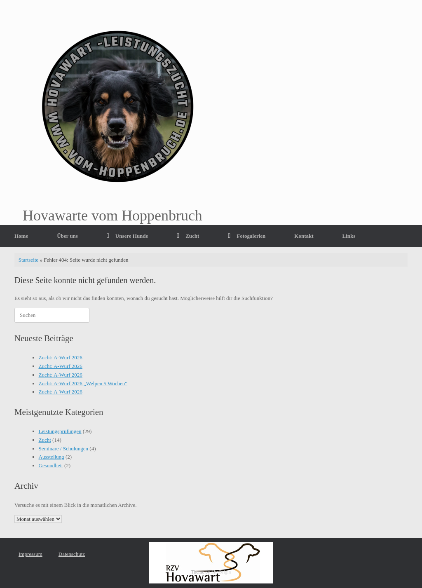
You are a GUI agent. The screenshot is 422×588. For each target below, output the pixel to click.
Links (349, 236)
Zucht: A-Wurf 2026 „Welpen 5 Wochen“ (83, 383)
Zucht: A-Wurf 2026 (60, 357)
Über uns (67, 236)
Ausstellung (51, 457)
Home (21, 236)
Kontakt (303, 236)
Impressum (30, 554)
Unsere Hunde (127, 236)
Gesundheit (51, 465)
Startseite (28, 260)
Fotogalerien (246, 236)
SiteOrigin (221, 571)
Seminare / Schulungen (64, 448)
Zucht (188, 236)
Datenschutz (72, 554)
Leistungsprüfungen (60, 431)
